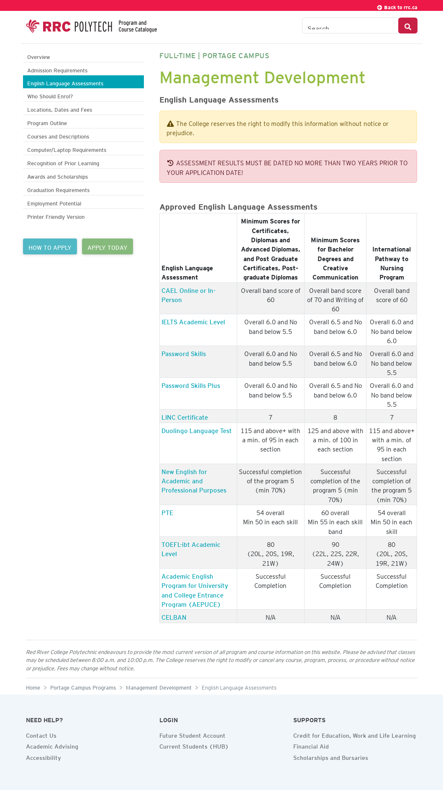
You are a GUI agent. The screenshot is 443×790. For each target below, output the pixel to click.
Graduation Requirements (58, 189)
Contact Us (41, 734)
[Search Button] (407, 25)
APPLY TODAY (107, 246)
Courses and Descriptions (58, 135)
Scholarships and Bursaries (330, 756)
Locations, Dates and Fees (59, 108)
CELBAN (174, 616)
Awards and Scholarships (57, 175)
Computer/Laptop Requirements (66, 149)
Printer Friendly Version (56, 216)
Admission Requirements (57, 69)
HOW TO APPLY (50, 246)
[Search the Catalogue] (350, 25)
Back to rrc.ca (396, 6)
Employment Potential (54, 202)
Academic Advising (52, 745)
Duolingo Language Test (196, 429)
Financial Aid (311, 745)
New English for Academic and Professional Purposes (193, 479)
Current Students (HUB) (194, 745)
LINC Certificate (184, 416)
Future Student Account (192, 734)
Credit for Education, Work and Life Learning (354, 734)
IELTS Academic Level (193, 320)
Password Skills (183, 352)
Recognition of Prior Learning (63, 162)
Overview (38, 56)
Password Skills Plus (190, 384)
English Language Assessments (65, 82)
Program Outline (47, 122)
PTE (167, 511)
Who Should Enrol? (50, 95)
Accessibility (43, 756)
